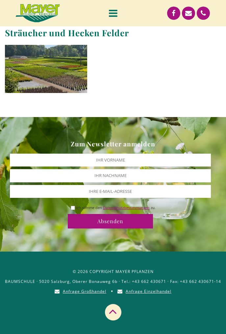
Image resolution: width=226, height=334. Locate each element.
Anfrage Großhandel (84, 291)
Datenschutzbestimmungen (126, 207)
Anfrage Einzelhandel (148, 291)
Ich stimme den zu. (116, 207)
